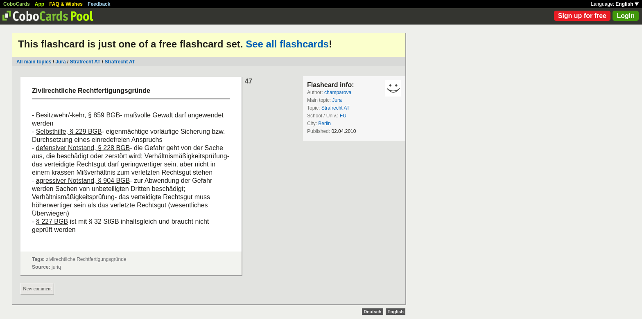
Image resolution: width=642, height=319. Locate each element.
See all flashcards (287, 43)
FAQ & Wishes (66, 4)
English (627, 4)
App (39, 4)
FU (343, 116)
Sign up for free (582, 15)
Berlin (324, 123)
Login (626, 15)
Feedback (99, 4)
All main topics (33, 62)
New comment (37, 289)
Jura (60, 62)
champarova (337, 92)
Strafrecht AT (85, 62)
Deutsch (372, 311)
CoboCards (16, 4)
